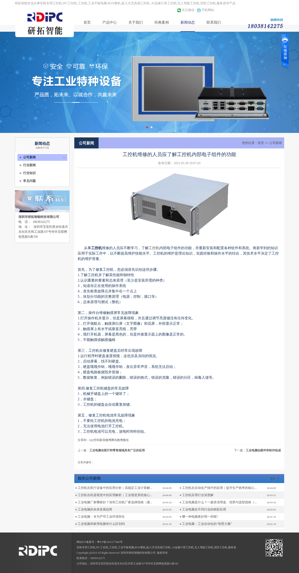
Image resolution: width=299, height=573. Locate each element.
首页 (87, 22)
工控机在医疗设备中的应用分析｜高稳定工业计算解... (115, 488)
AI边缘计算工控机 (183, 547)
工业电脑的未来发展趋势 (95, 509)
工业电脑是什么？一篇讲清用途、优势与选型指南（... (219, 502)
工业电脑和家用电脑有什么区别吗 (101, 524)
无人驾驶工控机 (203, 547)
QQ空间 (94, 440)
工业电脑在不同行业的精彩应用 (204, 509)
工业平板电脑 (126, 547)
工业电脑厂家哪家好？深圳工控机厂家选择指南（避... (115, 502)
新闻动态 (187, 22)
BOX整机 (140, 547)
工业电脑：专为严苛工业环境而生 (101, 516)
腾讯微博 (117, 440)
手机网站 (208, 10)
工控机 (154, 248)
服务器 (232, 547)
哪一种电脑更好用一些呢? (200, 516)
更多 (275, 478)
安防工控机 (220, 547)
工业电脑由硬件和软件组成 (263, 450)
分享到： (83, 440)
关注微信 (188, 10)
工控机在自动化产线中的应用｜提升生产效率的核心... (219, 488)
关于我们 (135, 22)
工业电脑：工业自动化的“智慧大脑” (207, 524)
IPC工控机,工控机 (106, 547)
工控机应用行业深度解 (197, 495)
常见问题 (29, 181)
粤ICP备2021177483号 (110, 542)
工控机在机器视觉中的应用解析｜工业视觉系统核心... (115, 495)
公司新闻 (29, 157)
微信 (126, 440)
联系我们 (214, 22)
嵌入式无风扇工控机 (158, 547)
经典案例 (161, 22)
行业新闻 (29, 165)
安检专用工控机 (86, 547)
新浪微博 (105, 440)
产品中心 (109, 22)
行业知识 (29, 173)
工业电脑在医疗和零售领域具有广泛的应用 (117, 450)
